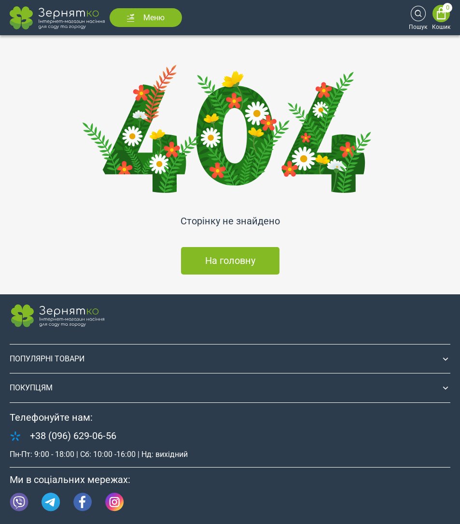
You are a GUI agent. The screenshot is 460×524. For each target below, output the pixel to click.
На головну (230, 260)
